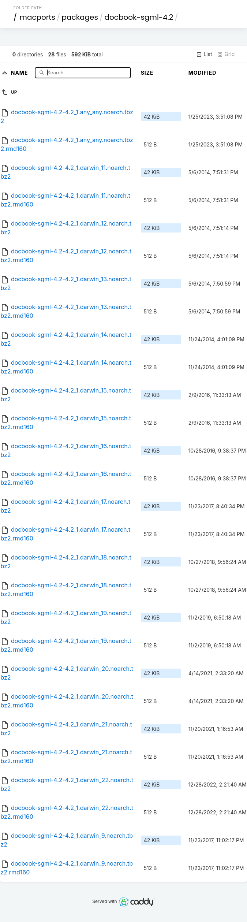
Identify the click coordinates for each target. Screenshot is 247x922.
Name (20, 72)
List (204, 54)
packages (80, 17)
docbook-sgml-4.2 (138, 17)
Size (147, 73)
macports (37, 17)
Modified (202, 73)
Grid (226, 54)
